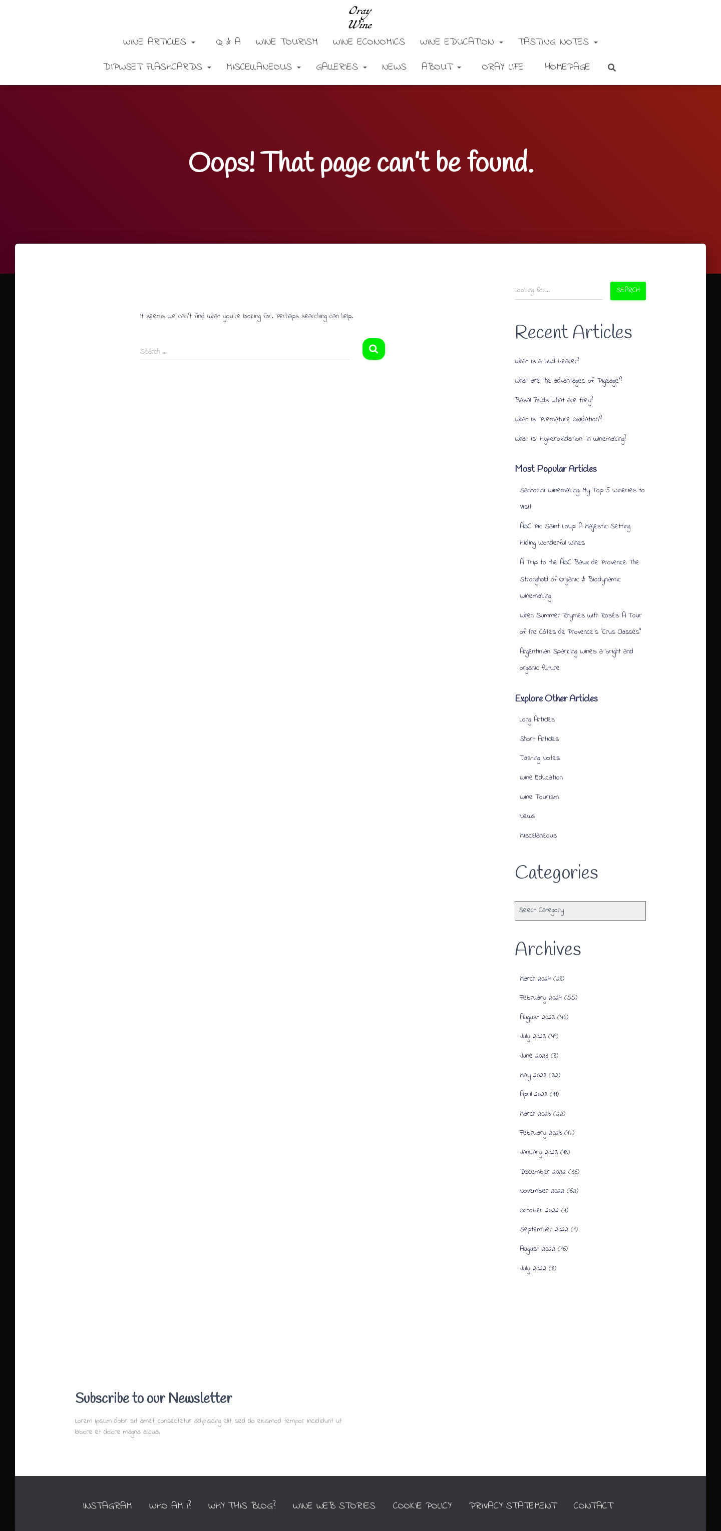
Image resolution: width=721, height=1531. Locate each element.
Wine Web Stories (347, 1486)
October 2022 (539, 1210)
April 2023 (533, 1094)
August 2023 (537, 1017)
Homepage (565, 67)
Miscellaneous (263, 67)
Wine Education (461, 42)
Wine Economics (369, 42)
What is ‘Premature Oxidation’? (558, 419)
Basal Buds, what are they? (554, 400)
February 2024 (541, 998)
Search (628, 290)
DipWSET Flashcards (157, 67)
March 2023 (535, 1114)
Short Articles (539, 739)
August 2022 (537, 1249)
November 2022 (542, 1191)
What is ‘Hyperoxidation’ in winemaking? (570, 439)
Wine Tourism (287, 42)
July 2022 (533, 1268)
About (441, 67)
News (394, 67)
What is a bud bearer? (547, 361)
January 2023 (539, 1152)
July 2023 (533, 1036)
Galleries (341, 67)
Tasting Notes (558, 42)
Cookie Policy (437, 1486)
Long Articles (537, 719)
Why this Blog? (253, 1486)
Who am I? (180, 1486)
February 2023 (541, 1133)
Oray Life (501, 67)
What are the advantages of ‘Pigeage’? (568, 381)
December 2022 (543, 1172)
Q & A (226, 42)
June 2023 (534, 1056)
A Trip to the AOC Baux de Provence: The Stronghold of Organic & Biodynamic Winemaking (579, 579)
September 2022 (544, 1229)
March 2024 (535, 979)
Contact (610, 1486)
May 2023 (533, 1075)
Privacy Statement (528, 1486)
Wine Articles (159, 42)
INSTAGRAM (116, 1486)
